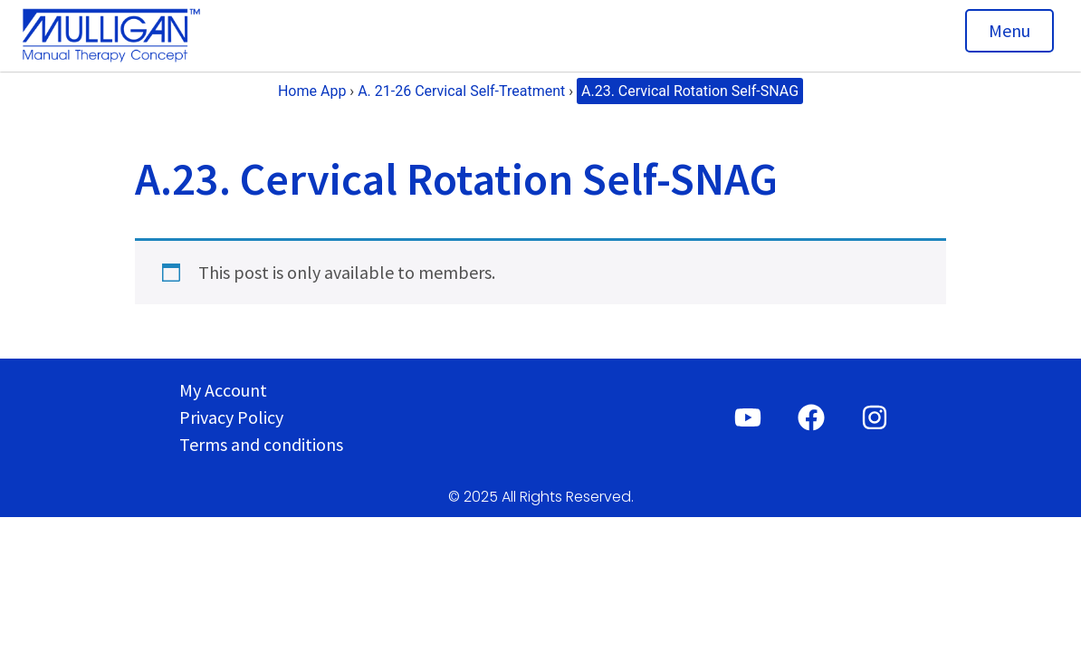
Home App (312, 91)
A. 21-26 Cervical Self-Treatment (461, 91)
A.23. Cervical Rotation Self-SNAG (690, 91)
